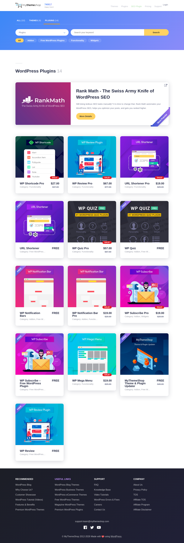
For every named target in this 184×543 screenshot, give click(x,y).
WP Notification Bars (30, 314)
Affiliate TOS (139, 500)
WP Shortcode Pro (32, 183)
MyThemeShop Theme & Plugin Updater (135, 383)
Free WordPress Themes (67, 500)
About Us (138, 485)
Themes (113, 5)
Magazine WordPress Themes (69, 504)
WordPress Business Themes (69, 490)
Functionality (77, 40)
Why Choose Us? (24, 490)
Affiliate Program (141, 504)
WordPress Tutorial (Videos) (29, 500)
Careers (98, 504)
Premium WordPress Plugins (69, 509)
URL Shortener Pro (137, 183)
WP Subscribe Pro (137, 313)
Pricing (146, 5)
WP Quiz (130, 248)
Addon (30, 40)
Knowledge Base (102, 490)
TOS (135, 495)
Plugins (123, 5)
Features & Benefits (25, 504)
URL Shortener (29, 248)
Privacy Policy (140, 490)
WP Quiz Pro (80, 248)
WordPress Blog (23, 485)
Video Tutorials (101, 495)
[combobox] (120, 32)
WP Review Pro (82, 183)
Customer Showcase (25, 495)
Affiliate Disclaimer (142, 509)
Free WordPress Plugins (52, 40)
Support (155, 5)
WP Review (27, 450)
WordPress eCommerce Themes (71, 495)
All (21, 20)
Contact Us (99, 509)
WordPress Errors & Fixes (107, 500)
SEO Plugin (135, 5)
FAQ (96, 485)
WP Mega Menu (82, 380)
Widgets (95, 40)
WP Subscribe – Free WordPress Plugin (30, 383)
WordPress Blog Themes (67, 485)
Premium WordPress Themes (29, 509)
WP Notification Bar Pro (85, 314)
